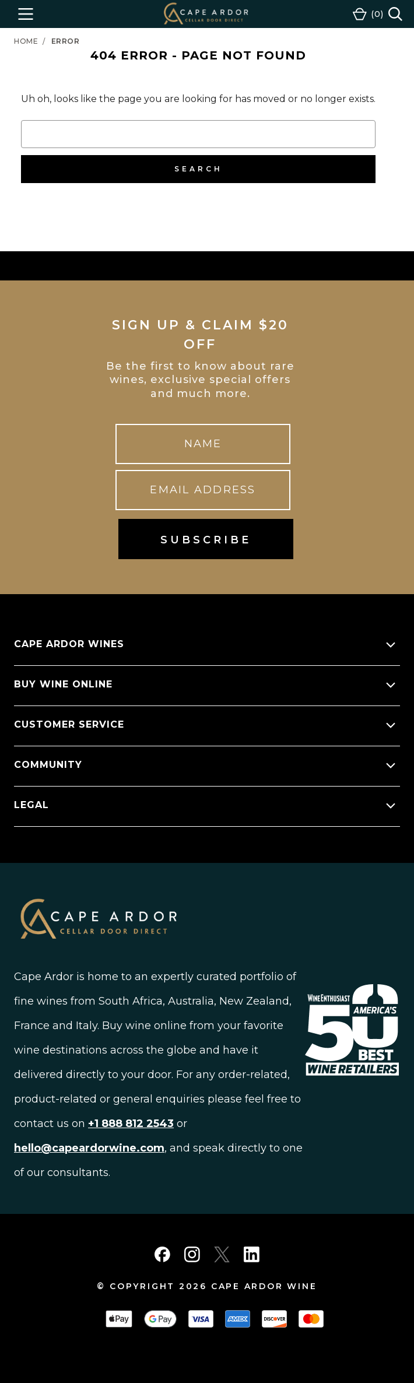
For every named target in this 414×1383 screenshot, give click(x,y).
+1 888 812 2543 (131, 1123)
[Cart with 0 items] (368, 14)
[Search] (395, 14)
